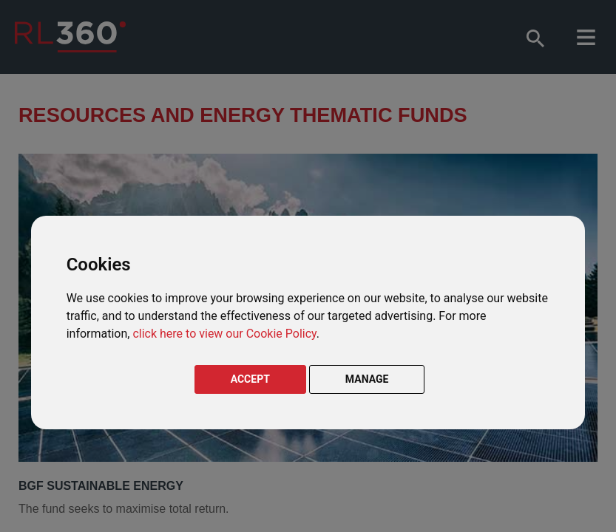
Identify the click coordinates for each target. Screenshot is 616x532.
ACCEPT (250, 379)
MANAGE (367, 379)
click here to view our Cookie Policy (224, 334)
